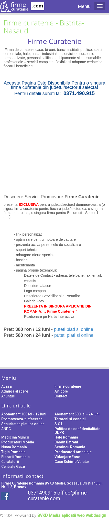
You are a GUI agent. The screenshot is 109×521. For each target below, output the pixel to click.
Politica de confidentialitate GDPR (77, 430)
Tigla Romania (13, 452)
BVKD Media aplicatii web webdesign (71, 515)
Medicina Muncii (15, 437)
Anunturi (8, 396)
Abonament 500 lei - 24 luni (77, 414)
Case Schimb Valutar (71, 461)
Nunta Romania (14, 447)
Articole (61, 391)
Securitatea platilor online (23, 424)
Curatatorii (10, 461)
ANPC (6, 429)
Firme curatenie (67, 386)
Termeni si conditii (70, 419)
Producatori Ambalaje (73, 452)
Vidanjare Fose (67, 457)
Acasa (6, 386)
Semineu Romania (69, 447)
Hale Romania (66, 437)
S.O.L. (59, 424)
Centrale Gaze (13, 466)
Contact (60, 396)
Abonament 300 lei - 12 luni (23, 414)
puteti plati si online (73, 329)
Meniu (84, 6)
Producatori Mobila (17, 442)
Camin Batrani (66, 442)
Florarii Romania (15, 457)
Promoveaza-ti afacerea (21, 419)
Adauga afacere (14, 391)
